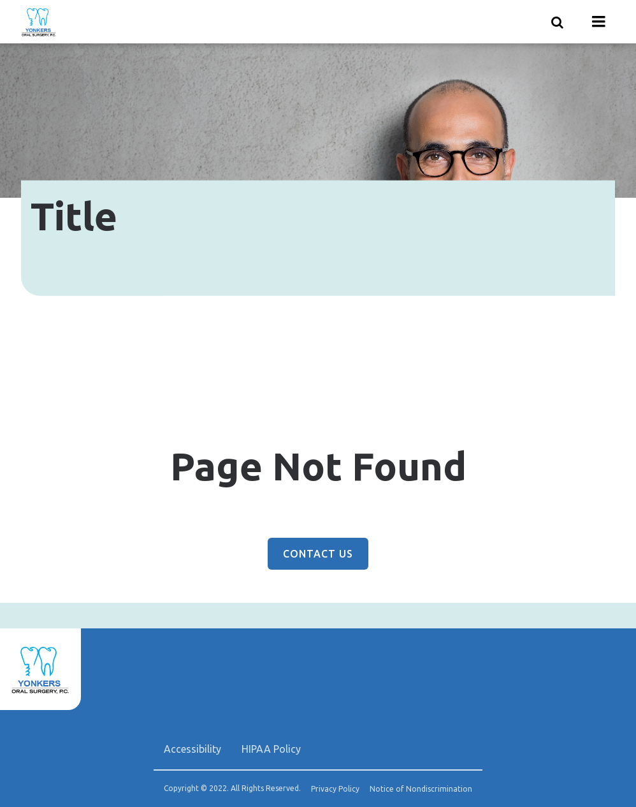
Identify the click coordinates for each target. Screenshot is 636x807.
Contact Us (318, 553)
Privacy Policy (335, 789)
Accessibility (192, 749)
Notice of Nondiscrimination (421, 789)
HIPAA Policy (271, 749)
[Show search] (557, 21)
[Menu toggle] (599, 21)
